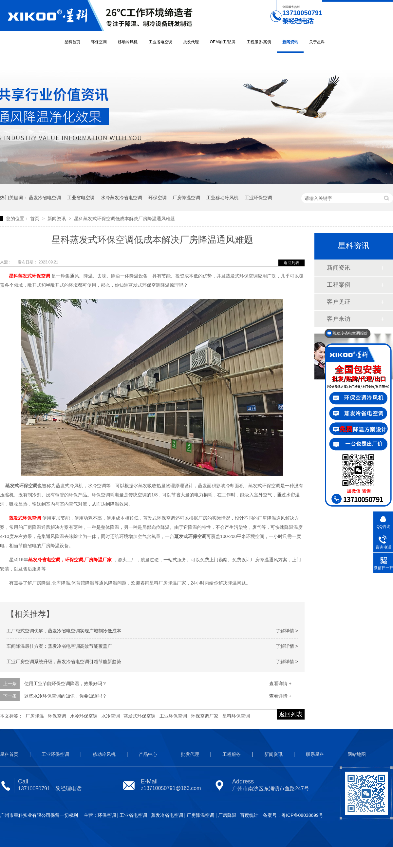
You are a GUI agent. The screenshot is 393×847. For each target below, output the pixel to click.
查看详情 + (280, 683)
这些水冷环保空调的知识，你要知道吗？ (65, 696)
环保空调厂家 (204, 716)
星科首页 (72, 42)
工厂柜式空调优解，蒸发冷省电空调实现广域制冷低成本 (64, 630)
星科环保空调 (236, 716)
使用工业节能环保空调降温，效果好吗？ (65, 683)
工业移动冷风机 (222, 197)
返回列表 (291, 262)
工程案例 (338, 284)
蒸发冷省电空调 (45, 197)
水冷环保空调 (84, 716)
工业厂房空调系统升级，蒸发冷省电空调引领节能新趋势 (64, 661)
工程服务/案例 (259, 42)
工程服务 (231, 754)
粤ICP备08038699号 (302, 815)
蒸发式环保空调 (139, 716)
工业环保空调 (258, 197)
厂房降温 (35, 716)
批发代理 (191, 42)
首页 (35, 218)
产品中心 (148, 754)
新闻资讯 (290, 42)
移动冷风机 (128, 42)
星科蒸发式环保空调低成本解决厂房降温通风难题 (124, 218)
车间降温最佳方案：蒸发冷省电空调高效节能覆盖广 (59, 646)
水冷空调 (111, 716)
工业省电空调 (160, 42)
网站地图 (356, 754)
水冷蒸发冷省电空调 (121, 197)
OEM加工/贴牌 (223, 42)
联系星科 (315, 754)
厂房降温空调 (186, 197)
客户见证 (338, 301)
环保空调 (99, 42)
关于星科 (317, 42)
